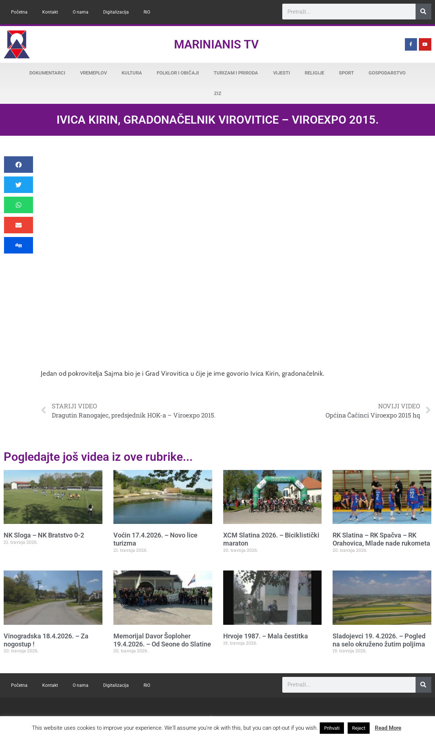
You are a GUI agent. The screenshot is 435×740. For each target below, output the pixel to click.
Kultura (132, 73)
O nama (80, 12)
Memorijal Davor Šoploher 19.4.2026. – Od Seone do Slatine (162, 640)
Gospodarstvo (387, 73)
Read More (388, 728)
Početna (19, 12)
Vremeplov (93, 73)
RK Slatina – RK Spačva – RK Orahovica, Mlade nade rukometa (381, 539)
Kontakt (50, 12)
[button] (18, 164)
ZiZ (217, 93)
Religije (314, 73)
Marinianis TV (216, 44)
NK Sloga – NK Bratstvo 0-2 (44, 535)
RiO (147, 12)
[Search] (423, 11)
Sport (346, 73)
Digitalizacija (116, 12)
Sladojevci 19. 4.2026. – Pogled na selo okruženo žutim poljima (379, 640)
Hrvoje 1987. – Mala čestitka (265, 636)
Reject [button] (358, 728)
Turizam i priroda (236, 73)
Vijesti (281, 73)
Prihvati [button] (332, 728)
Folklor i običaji (178, 73)
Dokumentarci (47, 73)
